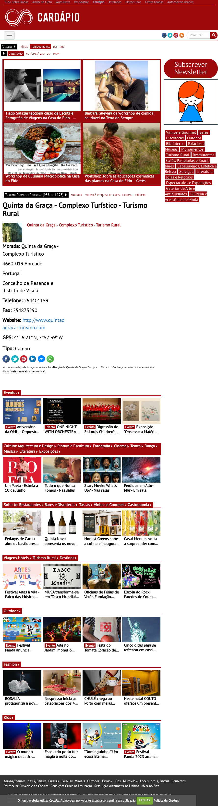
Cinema (121, 445)
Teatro (137, 445)
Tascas (86, 504)
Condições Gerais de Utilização (71, 786)
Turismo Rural (46, 557)
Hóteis (25, 557)
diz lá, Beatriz (37, 781)
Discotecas (175, 137)
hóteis (24, 46)
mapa (56, 53)
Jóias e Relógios (179, 177)
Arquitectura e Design (37, 445)
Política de (166, 800)
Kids (9, 717)
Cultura (53, 781)
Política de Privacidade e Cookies (26, 786)
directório (16, 53)
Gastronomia (140, 504)
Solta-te (67, 781)
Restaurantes (31, 504)
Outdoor (12, 610)
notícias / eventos (38, 53)
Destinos (68, 557)
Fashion (12, 664)
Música (11, 451)
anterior (76, 194)
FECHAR (144, 800)
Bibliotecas (175, 143)
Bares (203, 132)
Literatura (28, 451)
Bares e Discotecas (61, 504)
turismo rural (40, 46)
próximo (140, 194)
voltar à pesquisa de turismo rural (108, 194)
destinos (58, 46)
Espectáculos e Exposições (188, 182)
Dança (151, 445)
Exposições (50, 451)
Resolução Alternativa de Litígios (116, 786)
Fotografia (103, 445)
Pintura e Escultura (74, 445)
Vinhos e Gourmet (110, 504)
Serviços (186, 171)
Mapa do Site (150, 786)
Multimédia (130, 781)
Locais (144, 781)
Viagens (80, 781)
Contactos (178, 781)
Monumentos (192, 149)
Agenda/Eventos (14, 781)
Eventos (12, 392)
